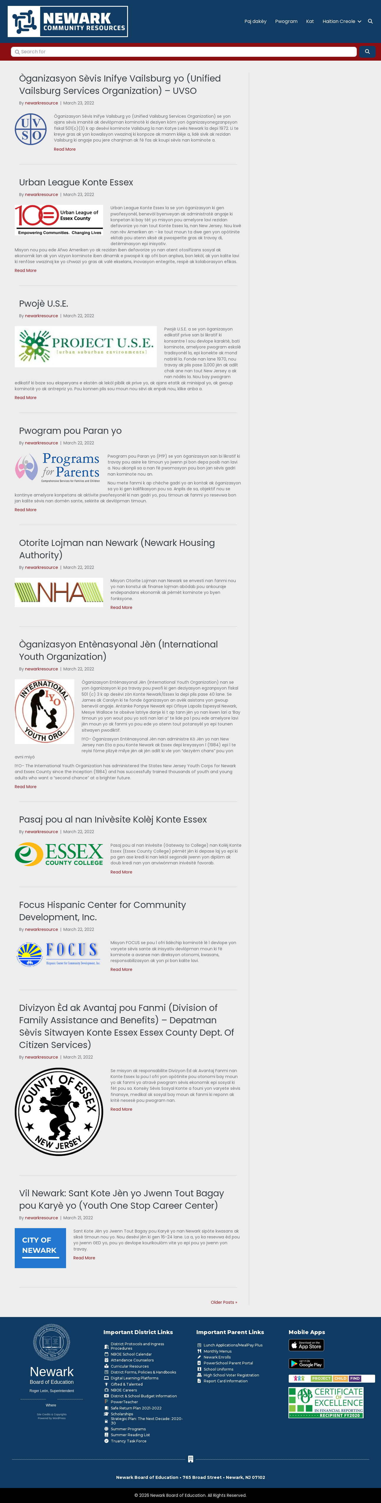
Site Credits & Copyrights (52, 1413)
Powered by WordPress (51, 1417)
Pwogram (286, 20)
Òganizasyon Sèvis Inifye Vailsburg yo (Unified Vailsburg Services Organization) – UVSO (120, 83)
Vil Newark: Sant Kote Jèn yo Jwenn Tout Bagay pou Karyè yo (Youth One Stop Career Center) (121, 1198)
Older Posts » (224, 1301)
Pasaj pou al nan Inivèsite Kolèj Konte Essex (113, 818)
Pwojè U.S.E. (43, 302)
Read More (65, 148)
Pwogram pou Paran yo (70, 430)
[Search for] (184, 51)
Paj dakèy (255, 20)
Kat (310, 20)
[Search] (367, 50)
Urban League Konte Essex (76, 181)
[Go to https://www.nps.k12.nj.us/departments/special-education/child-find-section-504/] (322, 1377)
